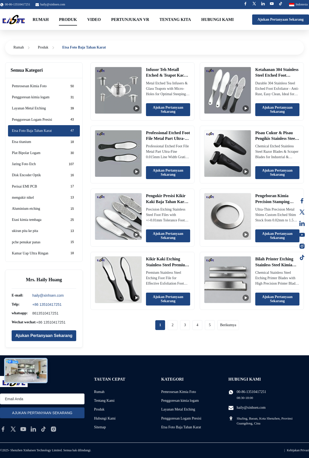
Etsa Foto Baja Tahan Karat (181, 427)
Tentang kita (175, 19)
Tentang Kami (104, 401)
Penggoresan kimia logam (180, 401)
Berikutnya (228, 325)
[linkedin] (33, 429)
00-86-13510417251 (251, 392)
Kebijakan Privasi (298, 450)
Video (94, 19)
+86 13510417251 (46, 304)
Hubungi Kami (105, 418)
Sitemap (100, 427)
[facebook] (3, 429)
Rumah (41, 19)
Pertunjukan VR (130, 19)
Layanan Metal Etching (178, 409)
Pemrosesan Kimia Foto (178, 392)
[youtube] (23, 429)
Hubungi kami (217, 19)
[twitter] (13, 429)
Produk (68, 19)
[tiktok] (43, 429)
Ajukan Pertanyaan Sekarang (281, 19)
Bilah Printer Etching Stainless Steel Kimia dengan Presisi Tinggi (274, 265)
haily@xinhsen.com (52, 4)
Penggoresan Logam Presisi (181, 418)
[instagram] (53, 429)
